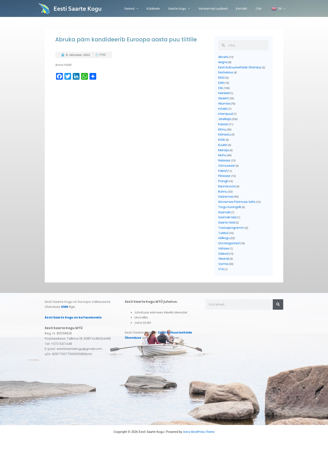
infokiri (223, 111)
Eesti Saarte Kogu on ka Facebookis (74, 326)
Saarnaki (224, 219)
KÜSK (221, 143)
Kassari (223, 127)
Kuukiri (222, 149)
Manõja (223, 154)
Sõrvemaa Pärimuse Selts (236, 208)
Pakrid (222, 176)
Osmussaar (226, 170)
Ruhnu (222, 197)
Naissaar (224, 165)
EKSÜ (221, 79)
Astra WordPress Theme (199, 440)
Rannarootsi (227, 192)
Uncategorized (229, 251)
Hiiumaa (224, 106)
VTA (221, 278)
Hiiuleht (223, 100)
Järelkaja (224, 122)
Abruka (223, 57)
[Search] (278, 313)
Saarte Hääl (226, 229)
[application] (136, 8)
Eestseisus (225, 73)
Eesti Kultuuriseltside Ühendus (239, 68)
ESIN (221, 84)
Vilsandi (223, 267)
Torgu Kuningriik (229, 213)
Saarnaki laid (227, 224)
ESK (220, 89)
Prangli (223, 186)
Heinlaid (223, 95)
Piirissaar (224, 181)
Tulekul (223, 240)
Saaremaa (225, 202)
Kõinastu (224, 138)
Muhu (222, 159)
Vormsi (223, 272)
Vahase (223, 256)
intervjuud (225, 116)
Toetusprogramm (231, 235)
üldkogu (224, 245)
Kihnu (222, 132)
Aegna (223, 62)
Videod (223, 262)
